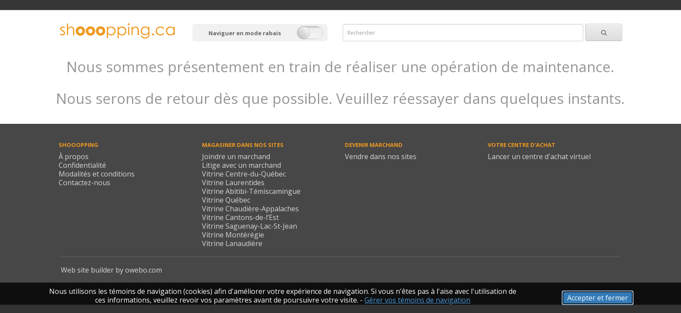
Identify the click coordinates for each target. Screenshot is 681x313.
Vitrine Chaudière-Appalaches (250, 208)
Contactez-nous (84, 182)
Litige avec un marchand (241, 165)
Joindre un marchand (236, 156)
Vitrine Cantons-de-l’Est (240, 217)
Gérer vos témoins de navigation (417, 300)
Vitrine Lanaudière (232, 243)
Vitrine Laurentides (233, 182)
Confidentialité (82, 165)
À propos (74, 156)
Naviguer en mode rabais (244, 33)
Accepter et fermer (597, 298)
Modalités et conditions (97, 174)
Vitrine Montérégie (233, 235)
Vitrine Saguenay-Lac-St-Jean (249, 226)
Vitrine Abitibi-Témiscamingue (251, 191)
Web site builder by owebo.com (111, 270)
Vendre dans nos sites (381, 156)
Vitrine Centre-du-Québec (244, 174)
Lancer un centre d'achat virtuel (539, 156)
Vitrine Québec (226, 200)
